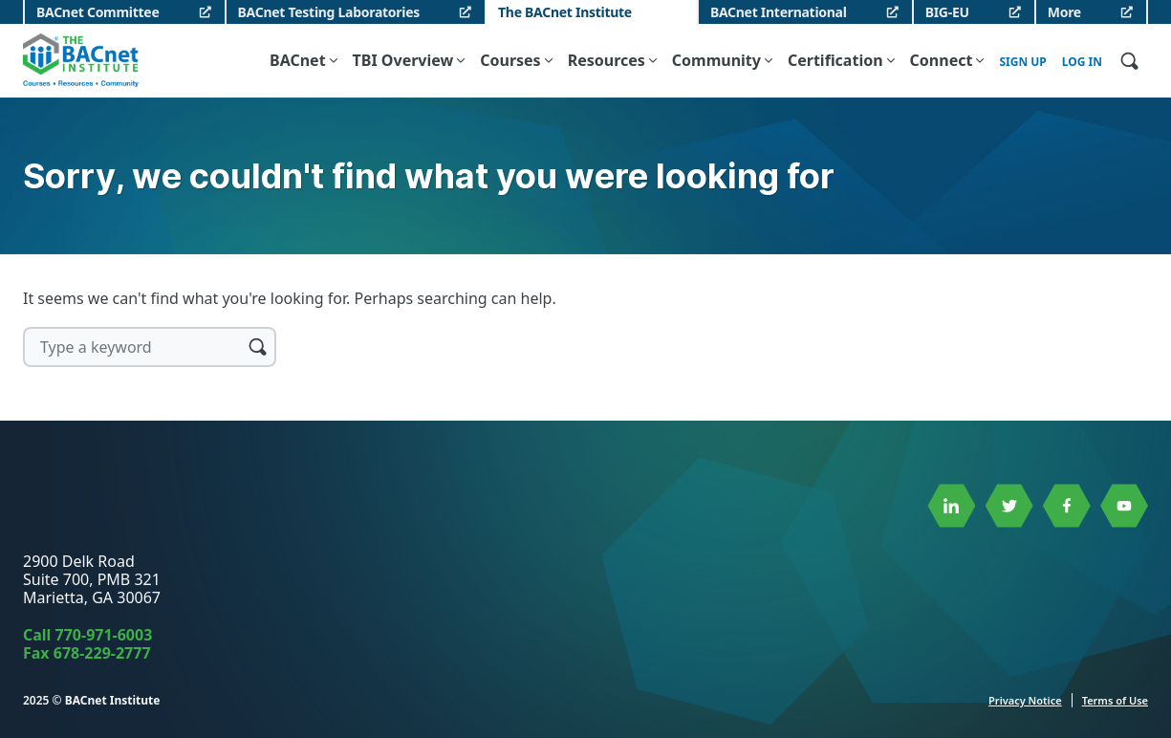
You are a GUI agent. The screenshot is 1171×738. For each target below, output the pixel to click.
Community (716, 60)
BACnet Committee (98, 12)
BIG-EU (947, 12)
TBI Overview (403, 60)
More (1064, 12)
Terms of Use (1115, 700)
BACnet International (778, 12)
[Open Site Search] (1129, 60)
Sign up (1022, 62)
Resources (606, 60)
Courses (510, 60)
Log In (1082, 62)
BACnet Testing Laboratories (329, 12)
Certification (835, 60)
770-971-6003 (104, 634)
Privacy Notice (1025, 700)
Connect (941, 60)
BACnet (298, 60)
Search (257, 346)
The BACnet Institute (565, 12)
